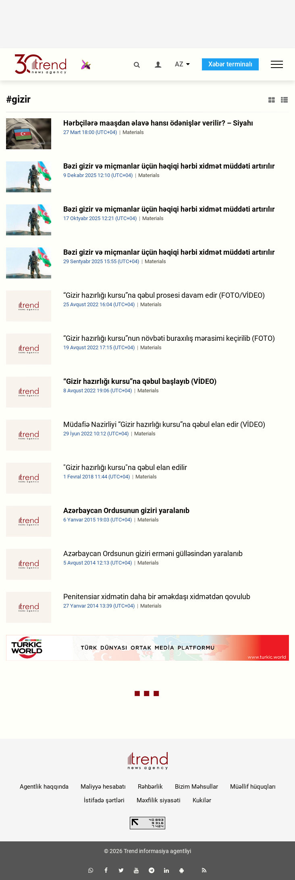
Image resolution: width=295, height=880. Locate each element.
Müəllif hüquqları (253, 786)
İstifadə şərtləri (104, 800)
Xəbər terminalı (230, 64)
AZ (179, 64)
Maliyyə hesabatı (103, 786)
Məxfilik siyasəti (159, 800)
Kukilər (202, 800)
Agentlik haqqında (44, 786)
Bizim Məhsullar (196, 786)
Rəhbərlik (150, 786)
